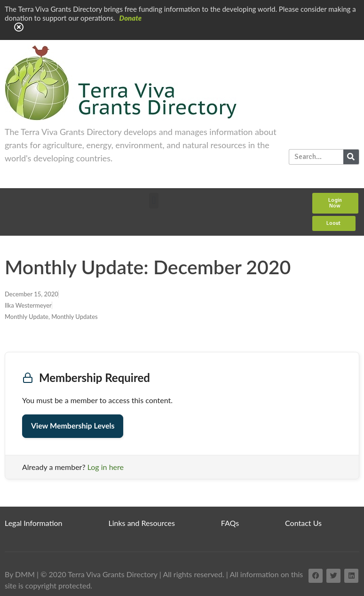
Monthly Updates (74, 316)
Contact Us (303, 522)
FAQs (230, 522)
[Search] (351, 157)
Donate (130, 18)
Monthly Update (26, 316)
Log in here (105, 466)
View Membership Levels (72, 425)
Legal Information (34, 522)
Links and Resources (142, 522)
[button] (153, 200)
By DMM (20, 574)
